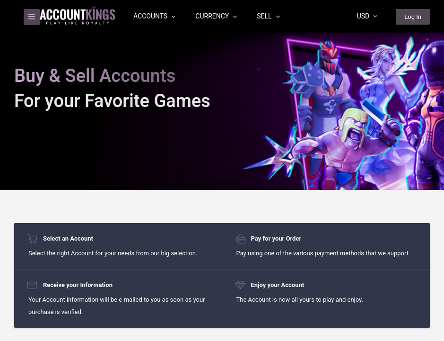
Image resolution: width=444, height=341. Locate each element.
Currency (216, 16)
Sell (268, 16)
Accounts (154, 16)
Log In (412, 16)
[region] (222, 170)
